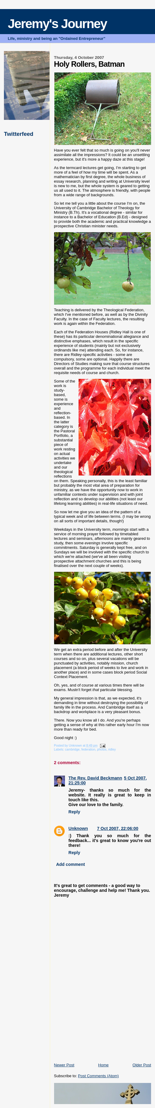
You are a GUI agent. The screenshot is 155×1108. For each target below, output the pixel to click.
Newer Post (64, 1065)
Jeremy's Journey (57, 24)
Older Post (142, 1065)
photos (101, 749)
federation (88, 749)
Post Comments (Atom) (98, 1076)
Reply (74, 811)
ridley (112, 749)
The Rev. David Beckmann (95, 778)
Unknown (78, 828)
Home (103, 1065)
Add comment (70, 864)
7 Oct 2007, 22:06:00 (117, 828)
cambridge (72, 749)
